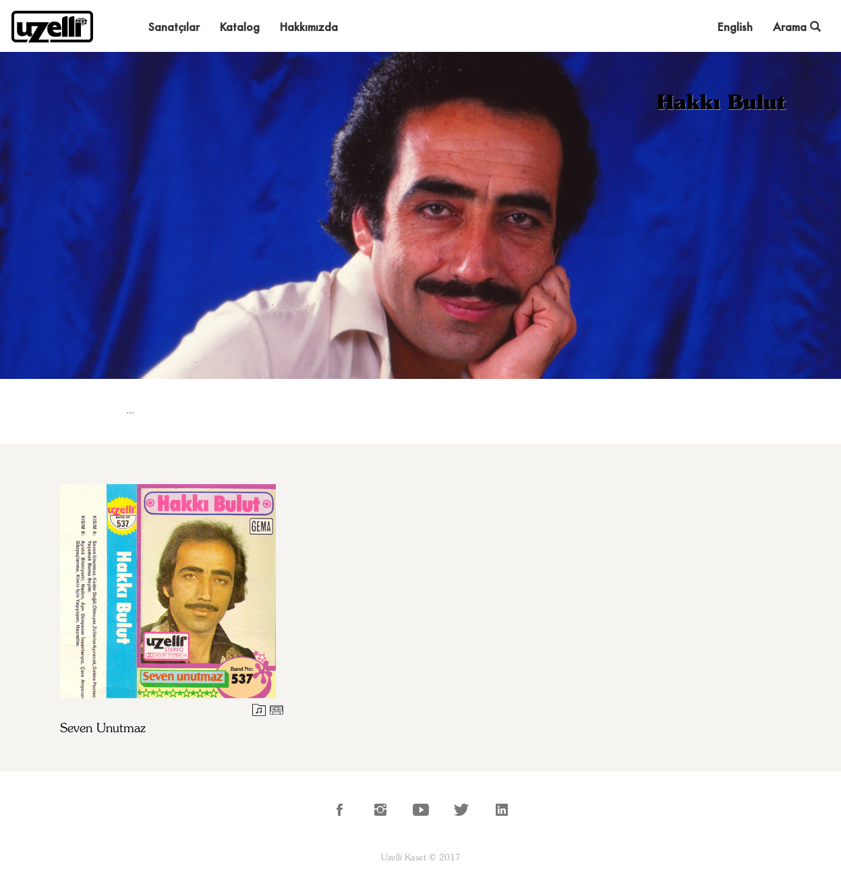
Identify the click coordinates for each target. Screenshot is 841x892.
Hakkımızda (309, 27)
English (735, 27)
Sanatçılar (174, 27)
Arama (797, 27)
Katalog (240, 27)
